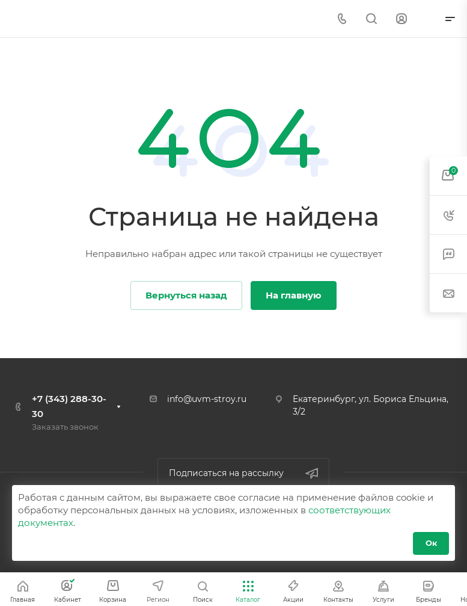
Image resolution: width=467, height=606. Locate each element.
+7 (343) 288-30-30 (69, 406)
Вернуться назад (186, 295)
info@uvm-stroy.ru (206, 399)
